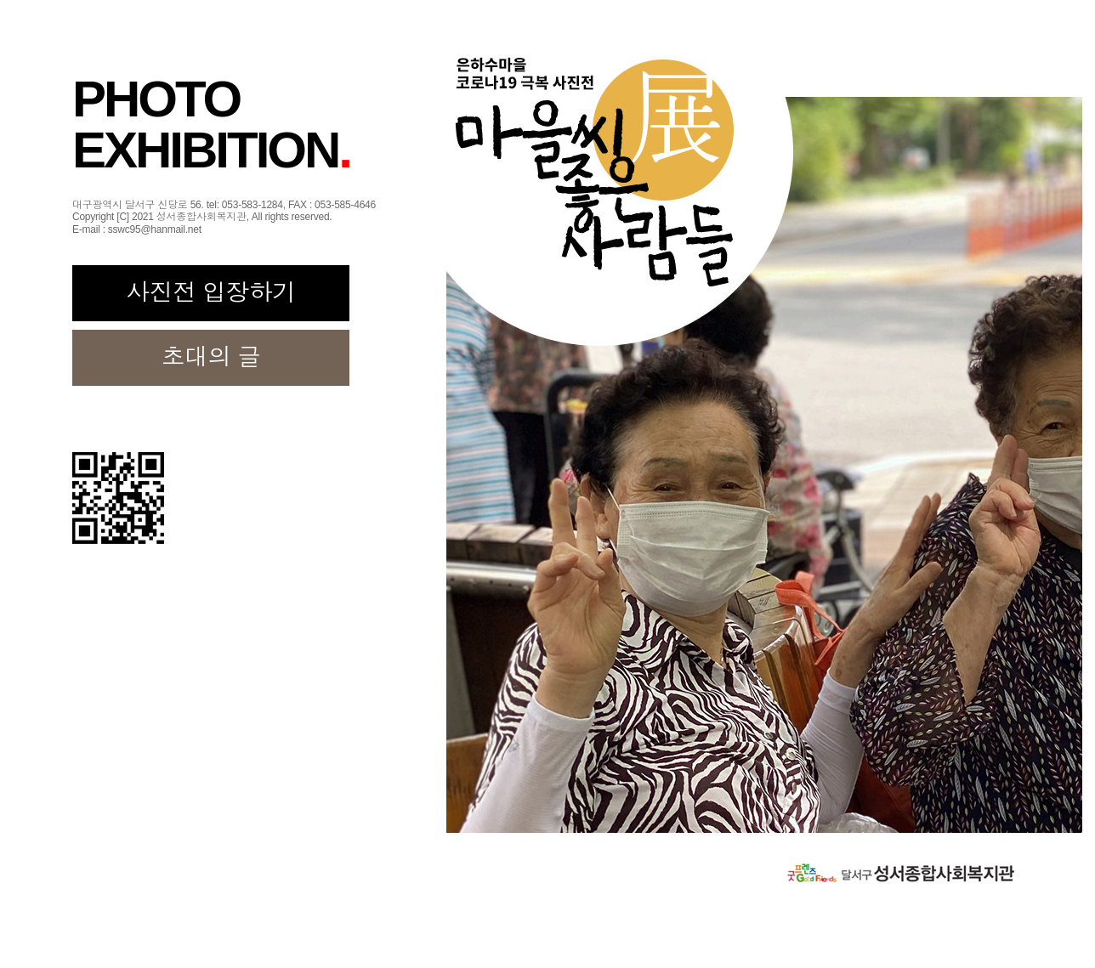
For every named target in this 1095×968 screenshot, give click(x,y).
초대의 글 (211, 357)
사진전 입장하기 (210, 293)
